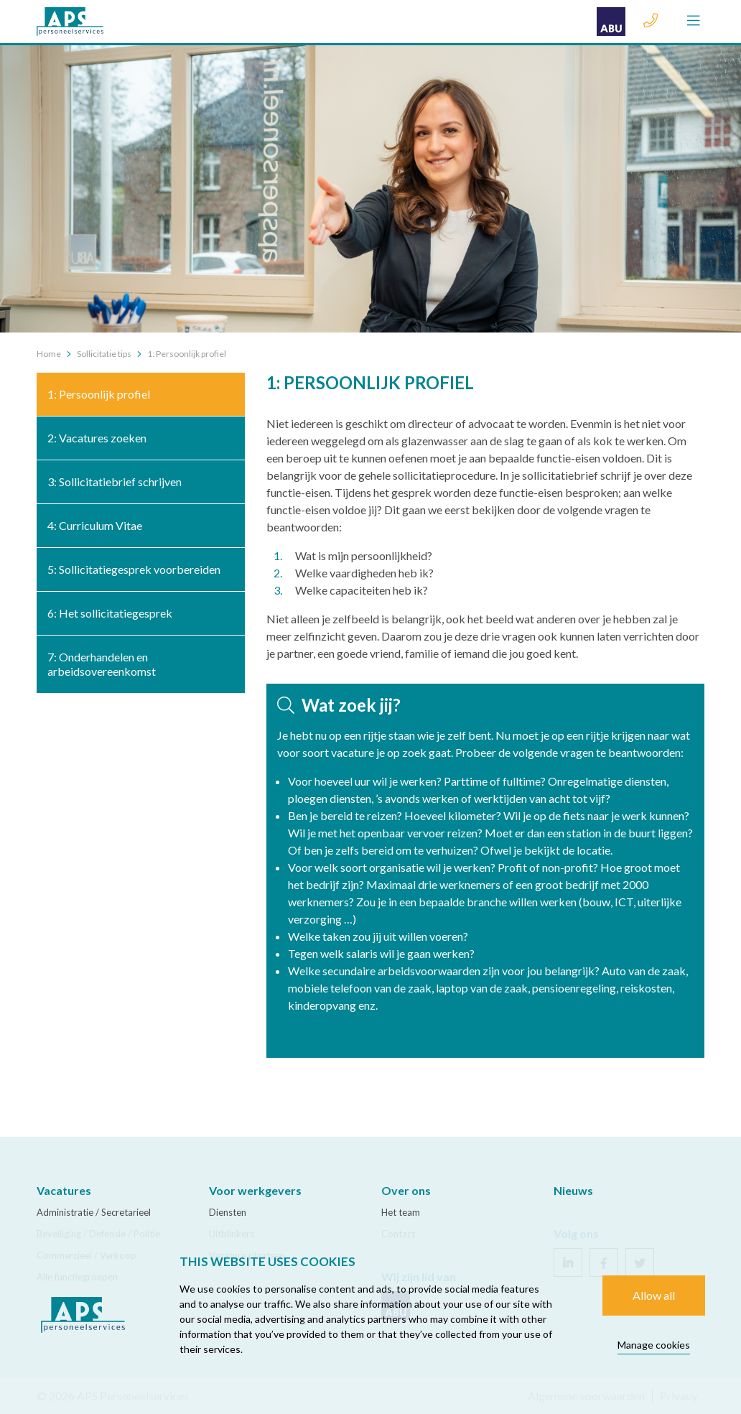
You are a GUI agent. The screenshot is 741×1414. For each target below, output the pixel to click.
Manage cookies (654, 1345)
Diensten (227, 1212)
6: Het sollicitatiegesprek (109, 613)
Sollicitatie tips (104, 353)
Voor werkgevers (255, 1190)
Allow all (654, 1295)
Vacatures (64, 1190)
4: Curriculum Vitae (94, 525)
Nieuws (573, 1190)
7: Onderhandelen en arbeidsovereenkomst (101, 664)
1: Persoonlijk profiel (98, 394)
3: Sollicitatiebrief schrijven (114, 481)
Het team (400, 1212)
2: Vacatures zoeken (96, 438)
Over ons (406, 1190)
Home (49, 353)
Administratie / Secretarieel (94, 1212)
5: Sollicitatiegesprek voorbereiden (133, 569)
